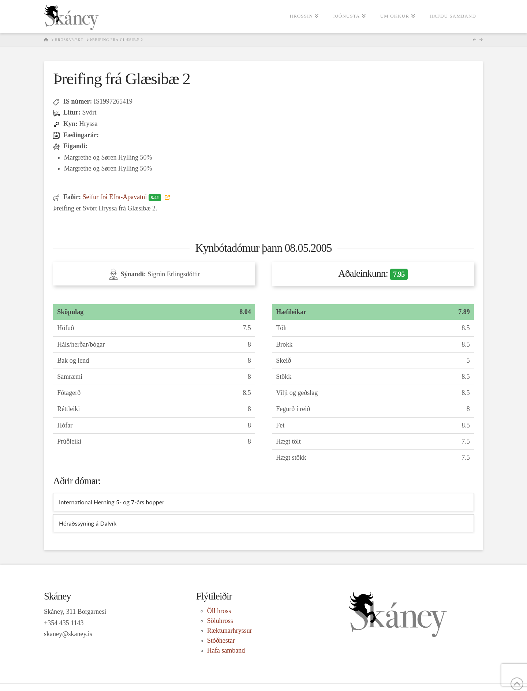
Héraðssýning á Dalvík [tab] (87, 523)
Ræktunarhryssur (229, 630)
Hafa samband (226, 650)
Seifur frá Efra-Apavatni (122, 197)
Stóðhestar (221, 640)
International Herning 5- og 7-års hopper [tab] (111, 501)
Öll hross (219, 611)
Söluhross (220, 620)
